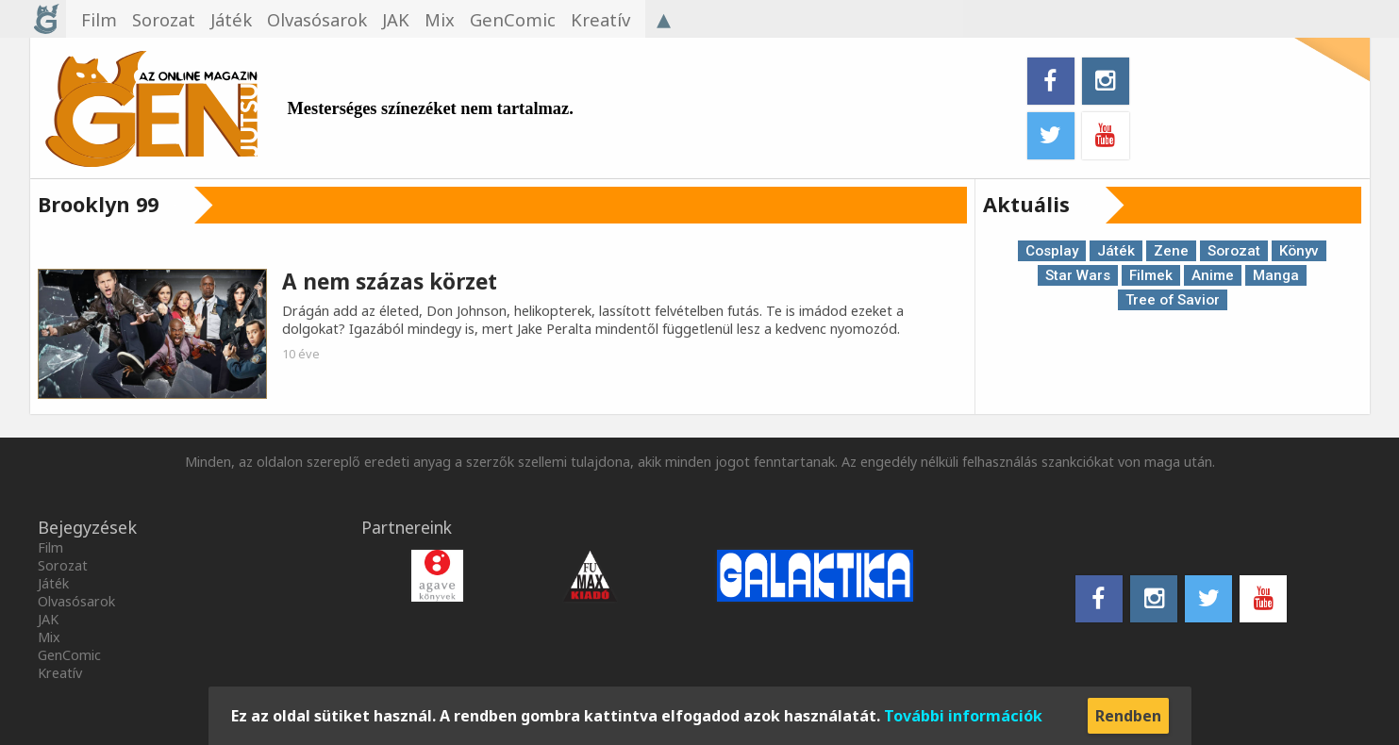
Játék (1116, 250)
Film (50, 547)
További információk (963, 715)
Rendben (1128, 715)
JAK (48, 619)
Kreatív (60, 673)
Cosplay (1051, 250)
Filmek (1151, 275)
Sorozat (1233, 250)
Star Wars (1077, 275)
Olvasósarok (76, 601)
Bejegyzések (87, 527)
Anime (1212, 275)
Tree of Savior (1172, 299)
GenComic (69, 655)
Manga (1276, 275)
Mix (49, 637)
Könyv (1299, 250)
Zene (1171, 250)
